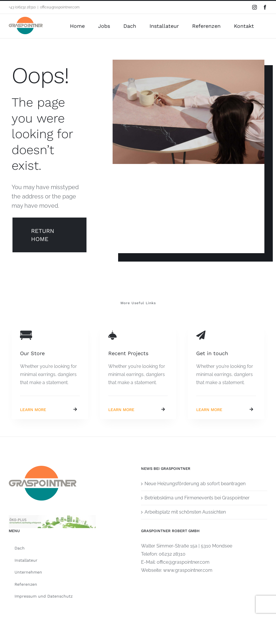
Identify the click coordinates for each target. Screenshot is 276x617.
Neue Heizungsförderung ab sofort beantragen (195, 483)
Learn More (33, 409)
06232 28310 (172, 554)
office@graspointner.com (60, 7)
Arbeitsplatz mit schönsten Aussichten (185, 512)
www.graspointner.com (187, 570)
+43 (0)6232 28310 (22, 7)
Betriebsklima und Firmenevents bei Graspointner (197, 498)
